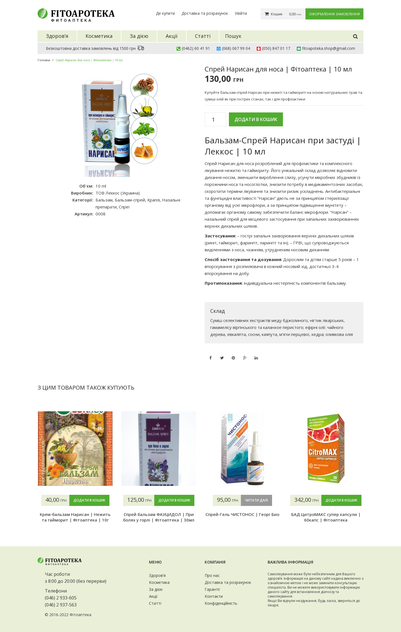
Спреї (124, 207)
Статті (155, 603)
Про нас (212, 575)
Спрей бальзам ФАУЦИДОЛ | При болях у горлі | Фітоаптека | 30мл (158, 517)
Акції (153, 596)
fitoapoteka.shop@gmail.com (328, 48)
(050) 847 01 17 (276, 48)
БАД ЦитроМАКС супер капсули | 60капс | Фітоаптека (326, 517)
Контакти (214, 596)
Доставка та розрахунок (205, 13)
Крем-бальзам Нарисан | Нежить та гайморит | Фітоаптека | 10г (75, 517)
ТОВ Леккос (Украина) (118, 193)
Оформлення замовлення (334, 13)
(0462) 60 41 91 (196, 48)
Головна (44, 60)
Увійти (241, 13)
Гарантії (212, 589)
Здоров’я (157, 575)
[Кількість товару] (215, 120)
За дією (156, 589)
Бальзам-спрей (130, 200)
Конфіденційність (221, 603)
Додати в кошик (255, 119)
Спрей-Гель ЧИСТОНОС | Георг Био (242, 514)
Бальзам (104, 200)
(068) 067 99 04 (236, 48)
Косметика (159, 582)
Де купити (165, 13)
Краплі (153, 200)
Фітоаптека (80, 614)
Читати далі (256, 500)
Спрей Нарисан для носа (229, 163)
